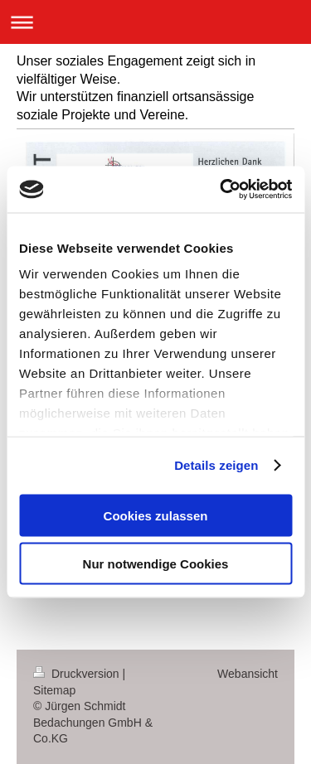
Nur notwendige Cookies (156, 564)
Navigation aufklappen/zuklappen (155, 22)
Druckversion (77, 673)
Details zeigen (216, 465)
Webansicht (247, 673)
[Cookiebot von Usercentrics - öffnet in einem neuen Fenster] (221, 190)
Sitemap (54, 690)
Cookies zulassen (156, 515)
